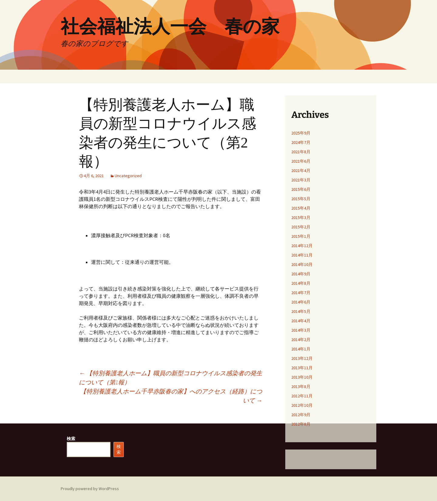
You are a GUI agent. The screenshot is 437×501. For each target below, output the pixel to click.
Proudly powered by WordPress (90, 488)
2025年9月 (300, 133)
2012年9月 (300, 414)
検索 (71, 438)
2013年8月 (300, 386)
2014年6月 (300, 302)
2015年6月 (300, 189)
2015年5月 (300, 198)
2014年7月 (300, 292)
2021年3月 (300, 180)
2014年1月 (300, 349)
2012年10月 (302, 405)
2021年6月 (300, 161)
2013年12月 (302, 358)
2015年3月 (300, 217)
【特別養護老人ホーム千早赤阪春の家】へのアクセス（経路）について (171, 395)
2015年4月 (300, 208)
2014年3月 (300, 330)
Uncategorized (128, 175)
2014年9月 (300, 274)
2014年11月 (302, 255)
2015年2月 (300, 227)
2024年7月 (300, 142)
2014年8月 (300, 283)
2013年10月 (302, 377)
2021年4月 (300, 170)
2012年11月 (302, 396)
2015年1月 (300, 236)
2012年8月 (300, 424)
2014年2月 (300, 339)
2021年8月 (300, 151)
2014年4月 (300, 320)
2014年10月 (302, 264)
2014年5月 (300, 311)
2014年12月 (302, 245)
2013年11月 (302, 367)
